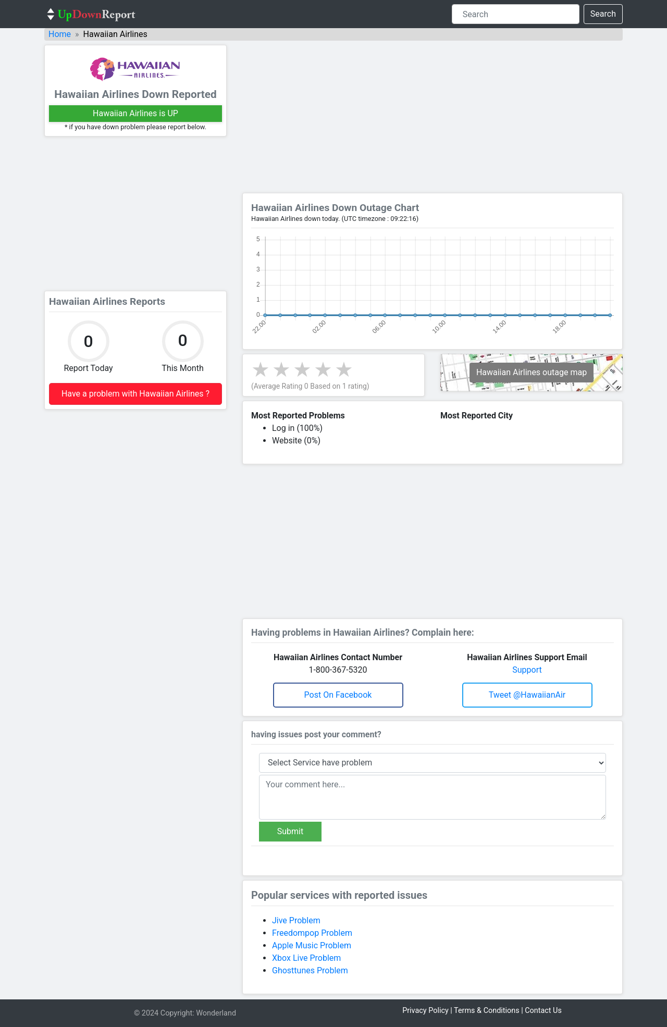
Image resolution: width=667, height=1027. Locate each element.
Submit (290, 831)
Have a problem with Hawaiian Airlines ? (135, 394)
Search (603, 14)
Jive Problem (296, 920)
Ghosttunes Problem (310, 970)
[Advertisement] (135, 214)
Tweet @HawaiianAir (527, 695)
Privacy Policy (425, 1010)
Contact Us (543, 1010)
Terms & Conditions (486, 1010)
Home (59, 34)
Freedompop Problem (312, 933)
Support (526, 670)
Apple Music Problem (311, 945)
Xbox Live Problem (306, 958)
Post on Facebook (338, 695)
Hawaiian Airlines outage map (531, 372)
